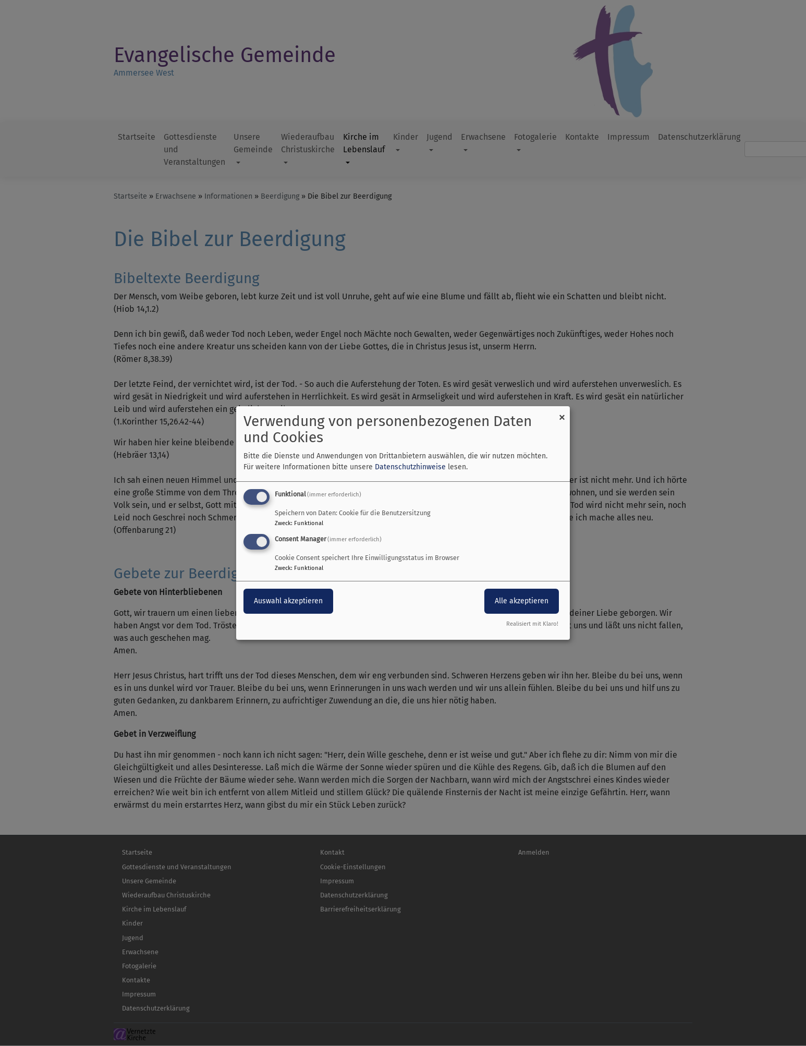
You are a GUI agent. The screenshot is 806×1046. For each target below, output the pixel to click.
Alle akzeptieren (521, 601)
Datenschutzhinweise (410, 467)
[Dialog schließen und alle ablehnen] (562, 412)
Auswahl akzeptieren (288, 601)
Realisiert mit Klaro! (532, 624)
